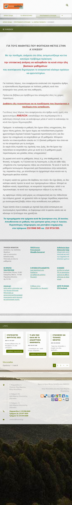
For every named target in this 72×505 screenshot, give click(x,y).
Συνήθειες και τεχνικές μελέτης (59, 338)
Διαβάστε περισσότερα (15, 352)
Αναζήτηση (67, 5)
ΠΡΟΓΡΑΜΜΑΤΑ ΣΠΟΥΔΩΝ (48, 17)
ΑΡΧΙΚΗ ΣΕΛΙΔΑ (8, 17)
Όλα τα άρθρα (8, 363)
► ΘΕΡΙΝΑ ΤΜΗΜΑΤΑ (39, 23)
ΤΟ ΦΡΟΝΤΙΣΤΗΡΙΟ (26, 17)
